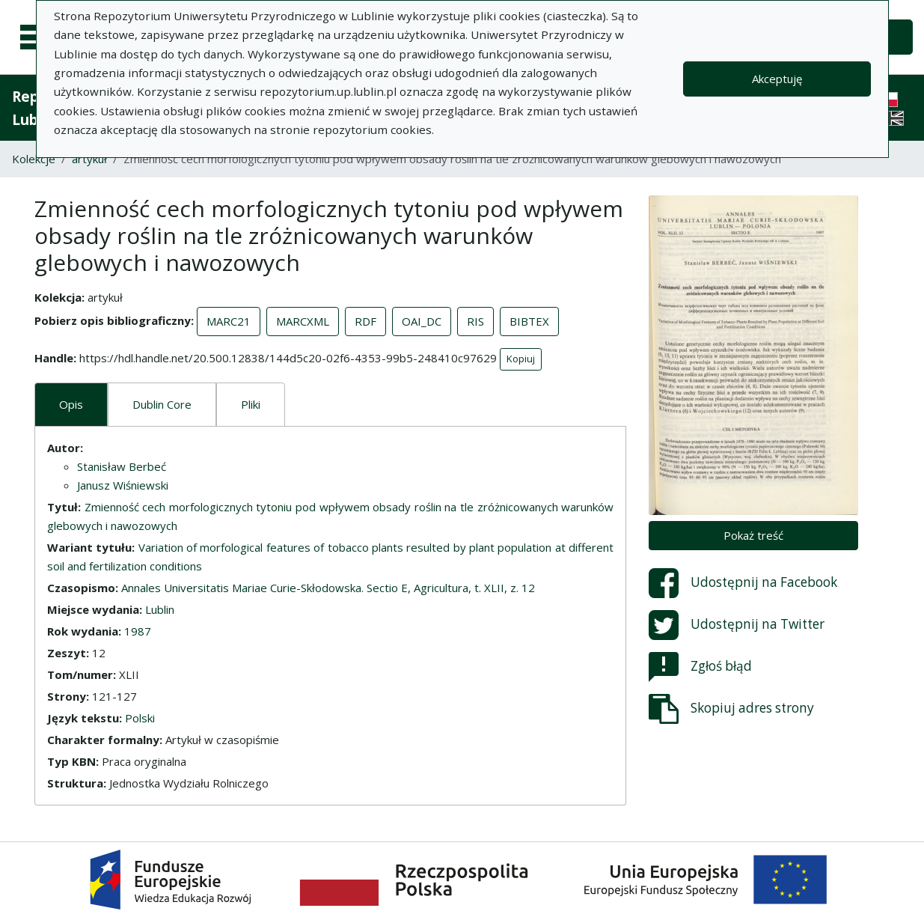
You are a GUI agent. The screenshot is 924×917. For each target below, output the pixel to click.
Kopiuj (521, 358)
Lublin (159, 609)
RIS (475, 321)
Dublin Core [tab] (162, 404)
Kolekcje (33, 158)
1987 (137, 631)
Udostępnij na (743, 583)
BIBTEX (529, 321)
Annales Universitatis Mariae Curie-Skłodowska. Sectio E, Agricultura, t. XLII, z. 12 (328, 587)
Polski (140, 717)
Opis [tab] (71, 404)
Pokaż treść (753, 535)
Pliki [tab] (250, 404)
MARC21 (228, 321)
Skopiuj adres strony (731, 709)
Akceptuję (777, 78)
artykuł (89, 158)
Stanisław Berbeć (121, 466)
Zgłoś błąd (700, 667)
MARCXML (302, 321)
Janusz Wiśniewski (122, 485)
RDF (365, 321)
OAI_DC (421, 321)
